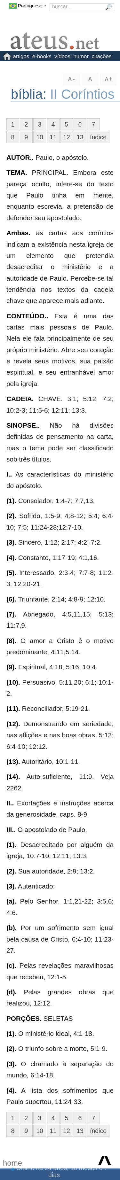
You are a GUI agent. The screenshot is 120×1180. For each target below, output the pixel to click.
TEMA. (16, 172)
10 (39, 137)
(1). (11, 500)
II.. (10, 803)
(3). (11, 542)
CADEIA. (20, 398)
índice (98, 137)
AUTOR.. (20, 157)
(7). (11, 614)
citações (102, 56)
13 (80, 137)
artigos (21, 56)
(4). (11, 557)
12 (66, 137)
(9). (11, 667)
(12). (13, 723)
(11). (13, 708)
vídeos (62, 56)
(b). (11, 927)
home (12, 1163)
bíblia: (30, 94)
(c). (11, 965)
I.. (9, 474)
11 (53, 137)
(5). (11, 572)
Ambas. (18, 233)
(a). (11, 901)
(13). (13, 761)
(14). (13, 776)
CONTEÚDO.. (27, 316)
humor (81, 56)
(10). (13, 682)
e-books (42, 56)
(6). (11, 599)
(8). (11, 640)
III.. (11, 829)
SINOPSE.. (23, 425)
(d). (11, 992)
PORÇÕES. (24, 1018)
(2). (11, 515)
